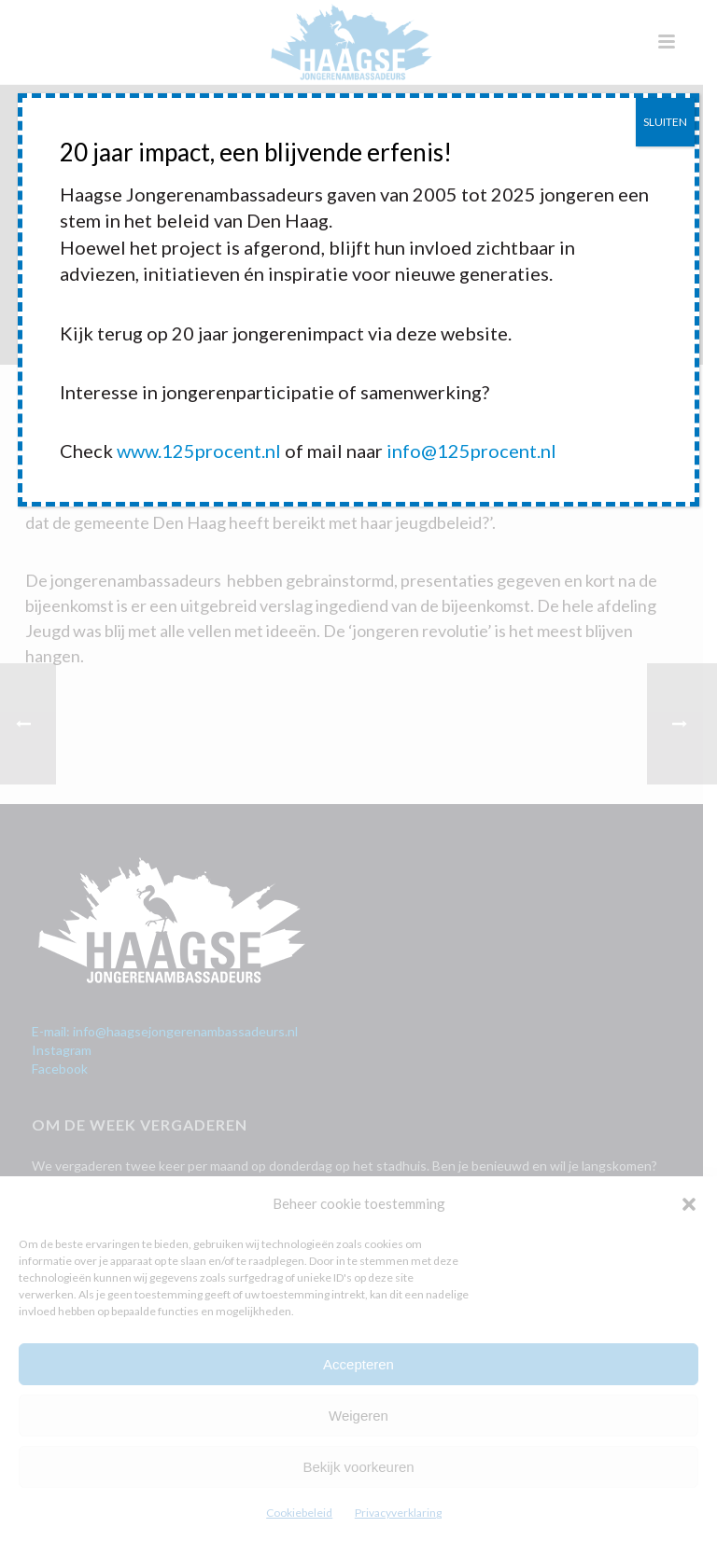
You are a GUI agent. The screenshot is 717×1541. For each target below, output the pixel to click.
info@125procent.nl (471, 450)
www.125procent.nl (199, 450)
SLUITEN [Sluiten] (665, 122)
